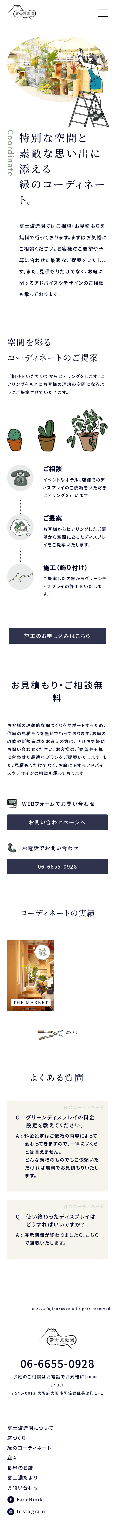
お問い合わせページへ (57, 822)
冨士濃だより (22, 1477)
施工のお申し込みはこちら (57, 635)
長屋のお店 (20, 1467)
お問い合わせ (23, 1487)
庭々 (12, 1457)
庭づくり (16, 1437)
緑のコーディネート (29, 1447)
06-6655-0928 (57, 866)
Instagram (31, 1511)
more (72, 1032)
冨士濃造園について (30, 1427)
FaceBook (30, 1499)
